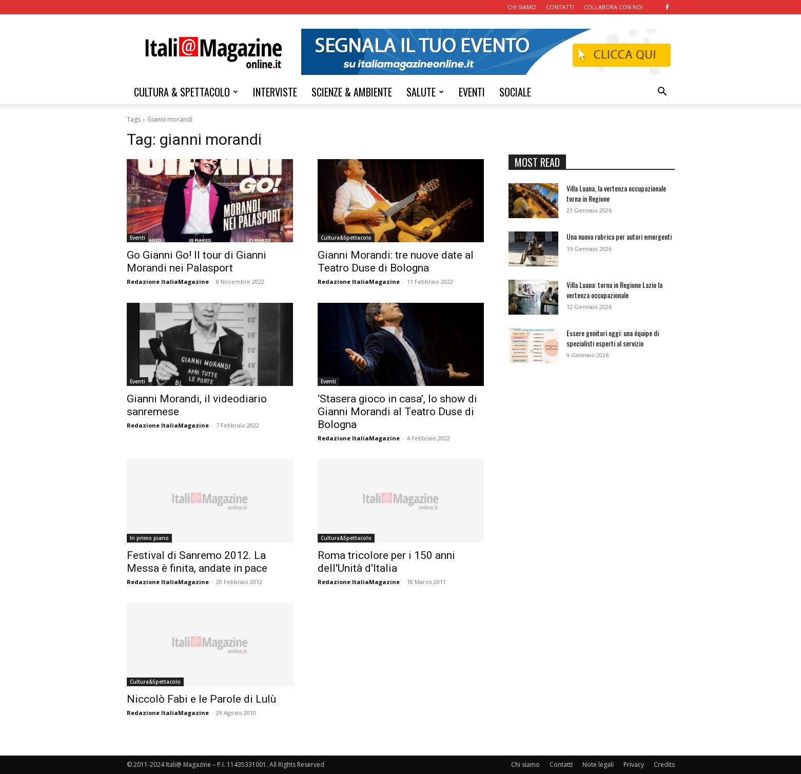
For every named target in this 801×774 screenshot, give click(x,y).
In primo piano (149, 537)
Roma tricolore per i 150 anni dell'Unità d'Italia (386, 561)
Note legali (598, 764)
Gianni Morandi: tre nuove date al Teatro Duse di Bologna (396, 261)
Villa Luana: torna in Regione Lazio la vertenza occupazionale (614, 289)
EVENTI (472, 92)
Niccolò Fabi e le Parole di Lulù (201, 699)
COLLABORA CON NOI (613, 7)
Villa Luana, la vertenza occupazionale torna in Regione (616, 193)
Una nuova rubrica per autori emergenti (619, 236)
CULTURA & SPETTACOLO (186, 92)
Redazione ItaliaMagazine (168, 281)
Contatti (561, 764)
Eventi (137, 237)
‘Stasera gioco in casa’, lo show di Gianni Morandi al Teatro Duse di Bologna (397, 412)
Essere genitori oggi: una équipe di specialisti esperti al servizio (612, 338)
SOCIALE (515, 92)
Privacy (633, 764)
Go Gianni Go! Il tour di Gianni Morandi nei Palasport (196, 261)
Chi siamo (525, 764)
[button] (662, 93)
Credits (664, 764)
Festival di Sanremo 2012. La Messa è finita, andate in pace (197, 561)
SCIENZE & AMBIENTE (351, 92)
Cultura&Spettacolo (346, 237)
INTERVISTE (275, 92)
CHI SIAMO (521, 7)
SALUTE (425, 92)
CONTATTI (560, 7)
